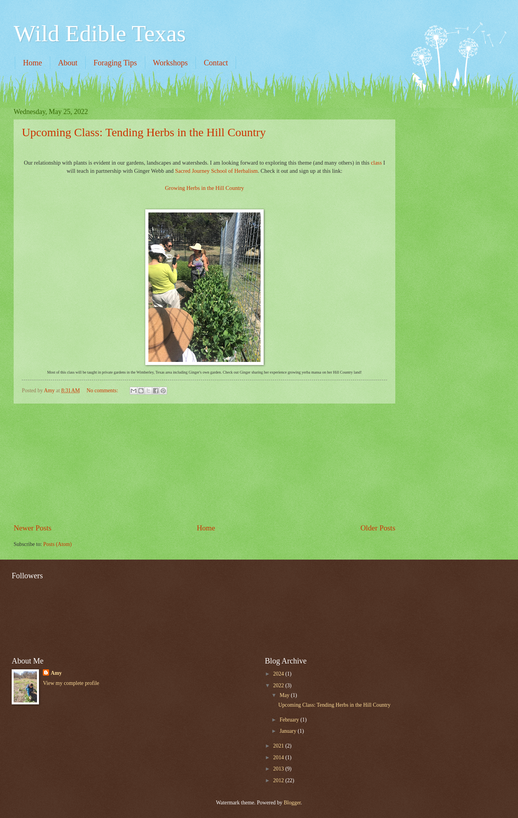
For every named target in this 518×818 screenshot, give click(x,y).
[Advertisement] (450, 147)
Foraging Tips (115, 62)
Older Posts (377, 528)
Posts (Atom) (57, 544)
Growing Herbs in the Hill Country (204, 188)
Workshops (170, 62)
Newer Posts (32, 528)
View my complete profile (71, 683)
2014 (279, 757)
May (285, 695)
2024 (279, 674)
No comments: (102, 390)
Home (32, 62)
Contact (216, 62)
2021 (279, 746)
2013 (279, 769)
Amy (56, 673)
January (289, 731)
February (290, 720)
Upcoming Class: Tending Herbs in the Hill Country (144, 132)
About (68, 62)
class (376, 163)
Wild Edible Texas (100, 33)
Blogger (292, 803)
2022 (279, 685)
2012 (279, 780)
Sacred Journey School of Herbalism (216, 171)
